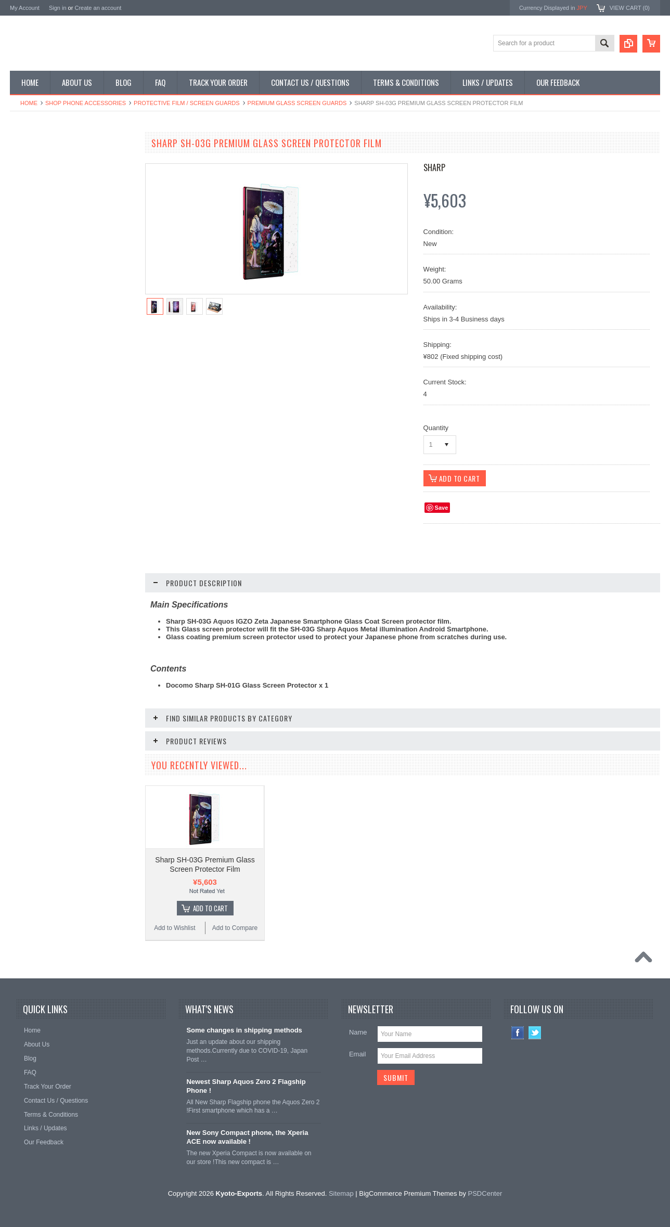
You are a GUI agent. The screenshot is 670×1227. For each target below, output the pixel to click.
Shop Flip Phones (40, 180)
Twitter (535, 1032)
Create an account (97, 8)
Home (28, 103)
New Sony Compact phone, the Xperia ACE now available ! (247, 1137)
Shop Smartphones (42, 162)
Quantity (435, 428)
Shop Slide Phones (42, 198)
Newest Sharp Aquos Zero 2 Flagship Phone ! (245, 1086)
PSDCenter (485, 1193)
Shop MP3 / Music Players (52, 250)
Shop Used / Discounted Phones (61, 268)
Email (357, 1054)
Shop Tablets (33, 233)
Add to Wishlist (40, 641)
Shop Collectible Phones (50, 286)
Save (441, 508)
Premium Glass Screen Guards (297, 103)
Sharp (434, 167)
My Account (25, 8)
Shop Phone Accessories (85, 103)
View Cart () (630, 8)
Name (358, 1032)
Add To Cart (77, 621)
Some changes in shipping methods (244, 1030)
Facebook (517, 1032)
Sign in (58, 8)
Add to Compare (103, 641)
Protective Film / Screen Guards (187, 103)
